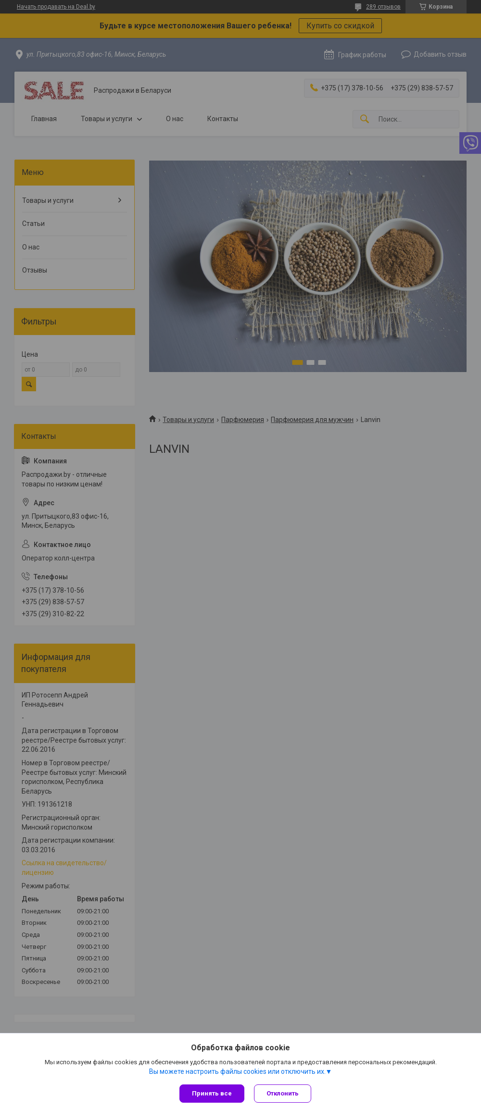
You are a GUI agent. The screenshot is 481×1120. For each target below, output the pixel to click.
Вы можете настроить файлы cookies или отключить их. (237, 1071)
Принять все (212, 1093)
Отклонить (282, 1093)
